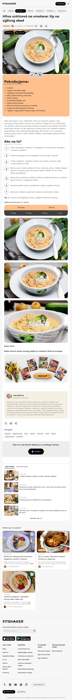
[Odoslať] (34, 631)
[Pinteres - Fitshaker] (26, 685)
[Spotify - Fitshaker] (21, 685)
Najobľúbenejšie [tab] (22, 467)
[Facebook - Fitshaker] (5, 685)
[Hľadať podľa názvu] (4, 11)
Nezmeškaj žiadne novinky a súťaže (15, 627)
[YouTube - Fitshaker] (15, 685)
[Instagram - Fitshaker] (10, 685)
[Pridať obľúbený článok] (36, 26)
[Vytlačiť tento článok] (41, 26)
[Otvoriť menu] (68, 4)
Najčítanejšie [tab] (9, 467)
